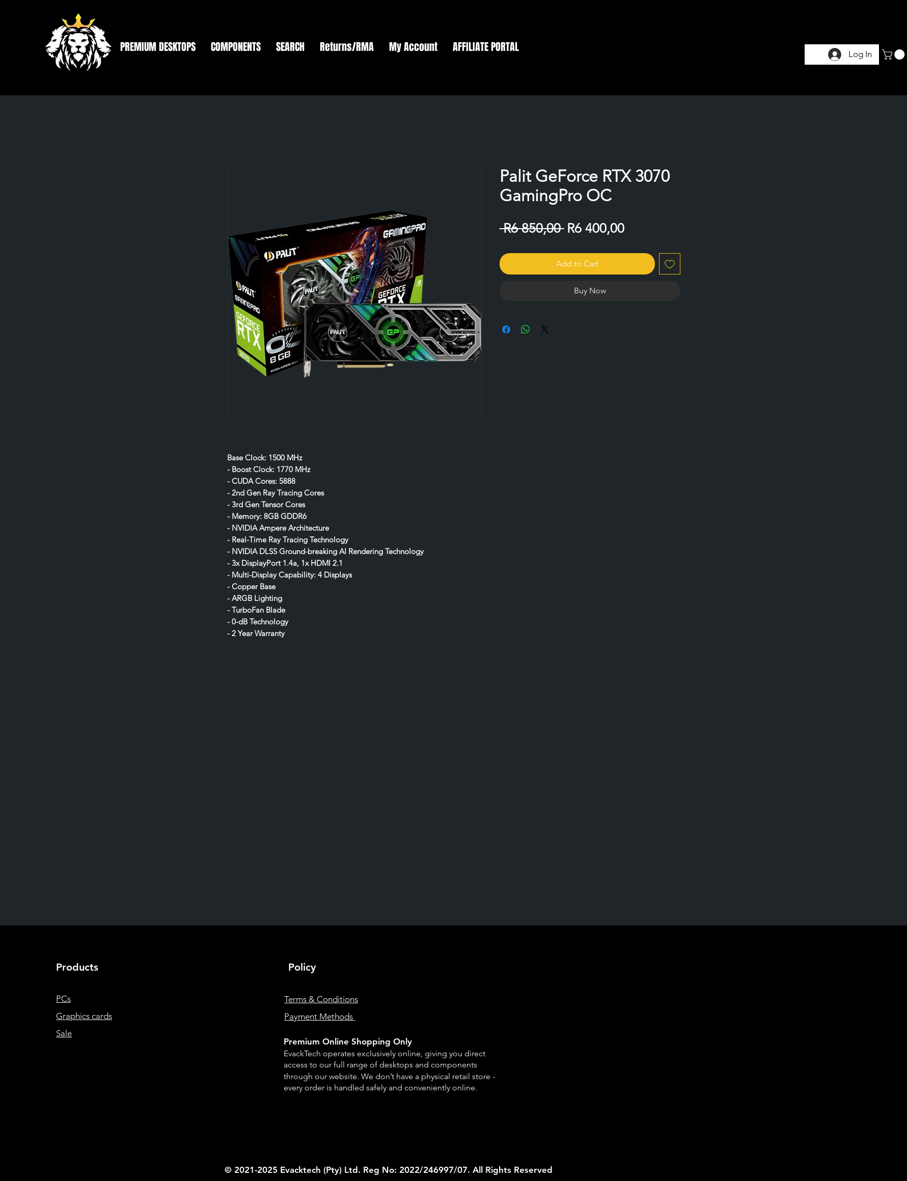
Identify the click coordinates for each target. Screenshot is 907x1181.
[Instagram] (742, 1060)
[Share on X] (545, 329)
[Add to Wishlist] (669, 263)
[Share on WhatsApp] (525, 329)
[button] (158, 47)
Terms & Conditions (321, 999)
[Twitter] (759, 1060)
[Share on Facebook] (506, 329)
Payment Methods (319, 1016)
